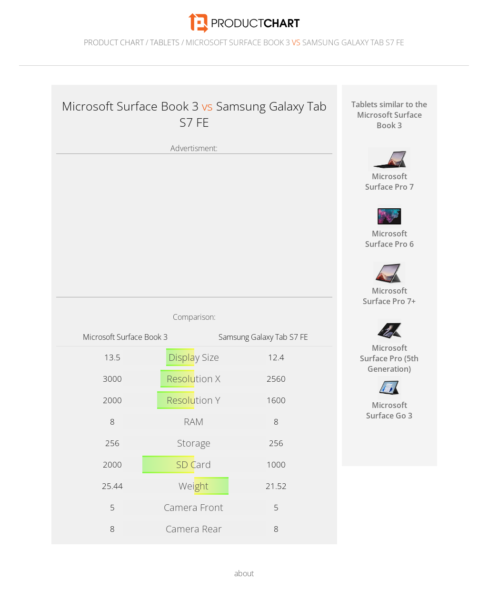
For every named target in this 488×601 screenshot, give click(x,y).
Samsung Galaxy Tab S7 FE (263, 337)
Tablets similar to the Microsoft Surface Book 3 (389, 115)
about (244, 573)
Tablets (164, 42)
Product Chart (114, 42)
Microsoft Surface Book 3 (125, 337)
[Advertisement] (194, 225)
